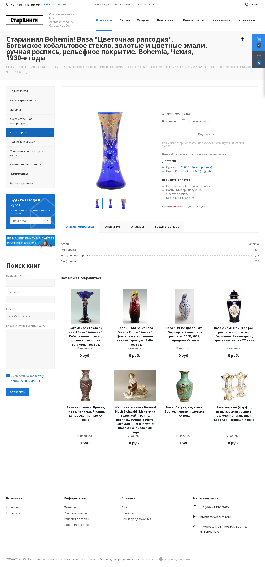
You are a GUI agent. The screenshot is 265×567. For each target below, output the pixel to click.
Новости (12, 507)
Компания (14, 498)
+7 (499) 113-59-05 (214, 507)
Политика (13, 513)
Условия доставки (77, 519)
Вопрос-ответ (131, 513)
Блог (124, 507)
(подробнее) (203, 167)
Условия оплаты (75, 513)
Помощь (70, 507)
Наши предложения (136, 519)
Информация (75, 498)
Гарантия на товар (78, 524)
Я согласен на (27, 378)
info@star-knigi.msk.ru (215, 517)
